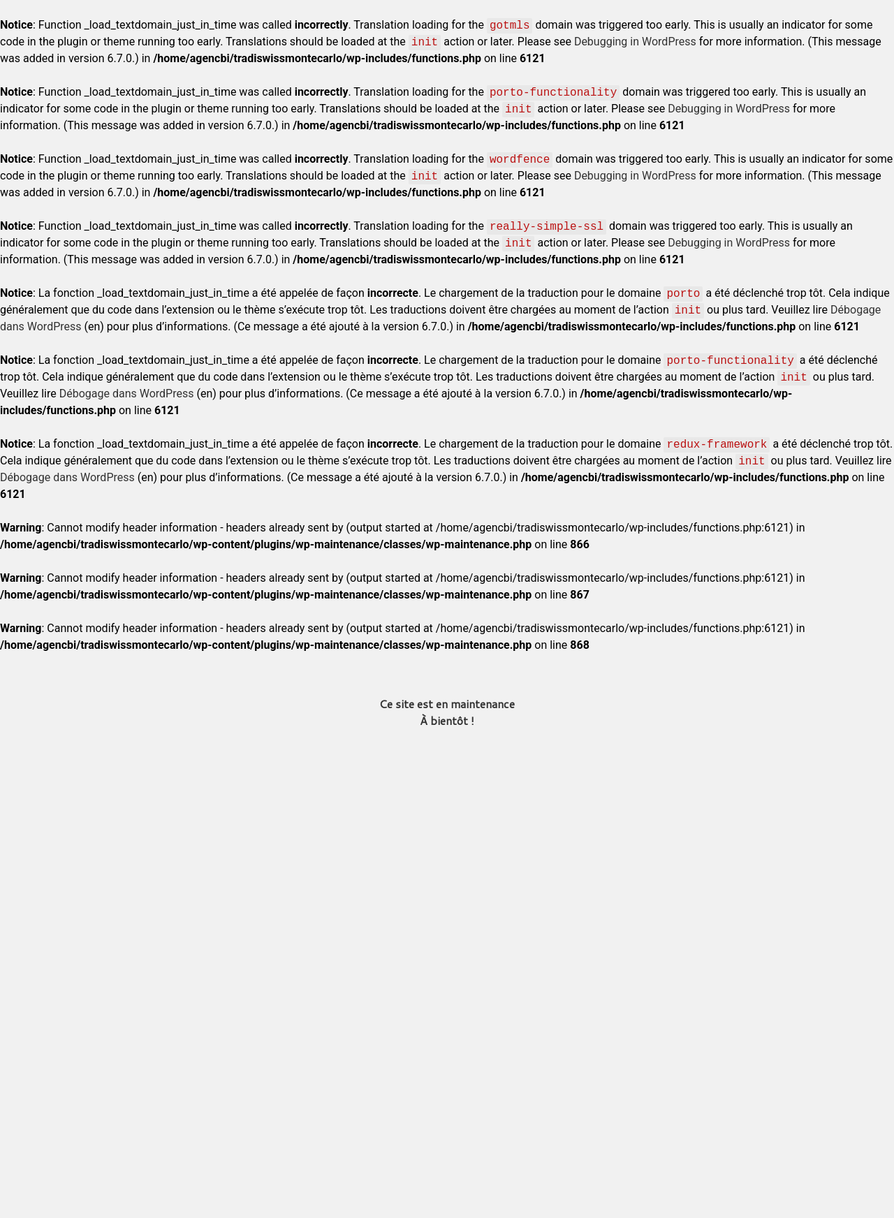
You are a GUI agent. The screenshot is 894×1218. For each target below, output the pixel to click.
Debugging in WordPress (635, 41)
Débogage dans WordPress (126, 393)
